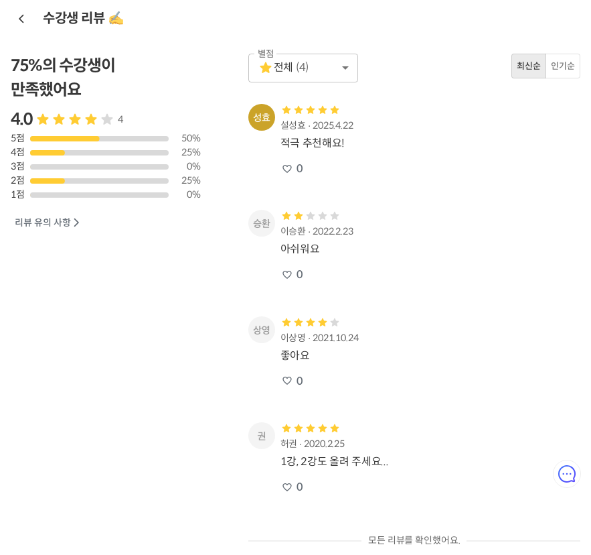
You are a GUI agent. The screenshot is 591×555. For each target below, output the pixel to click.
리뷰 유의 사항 (48, 222)
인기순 (563, 66)
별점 (266, 54)
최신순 (528, 66)
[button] (303, 68)
